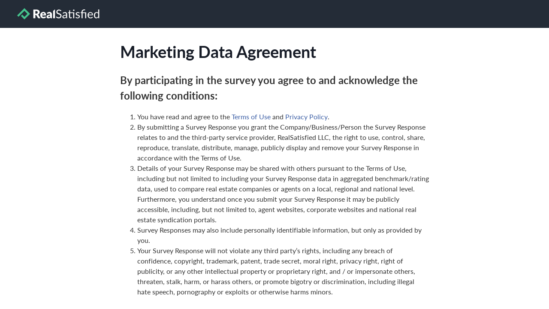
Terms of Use (251, 116)
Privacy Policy (306, 116)
